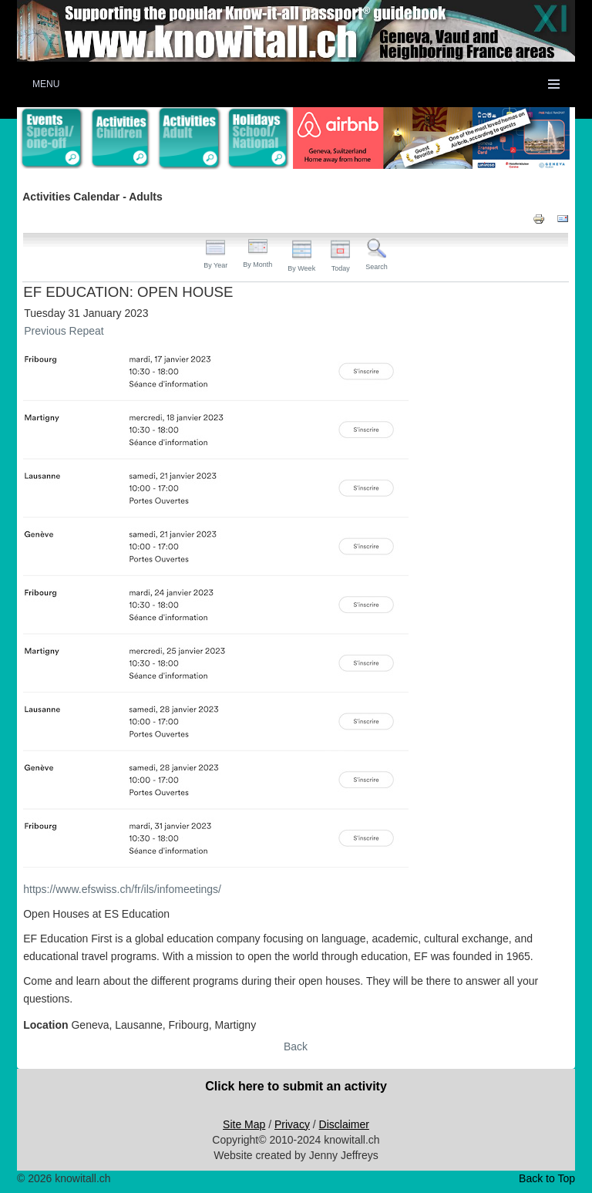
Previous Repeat (64, 331)
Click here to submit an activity (296, 1086)
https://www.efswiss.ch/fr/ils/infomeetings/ (122, 889)
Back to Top (547, 1178)
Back (296, 1046)
